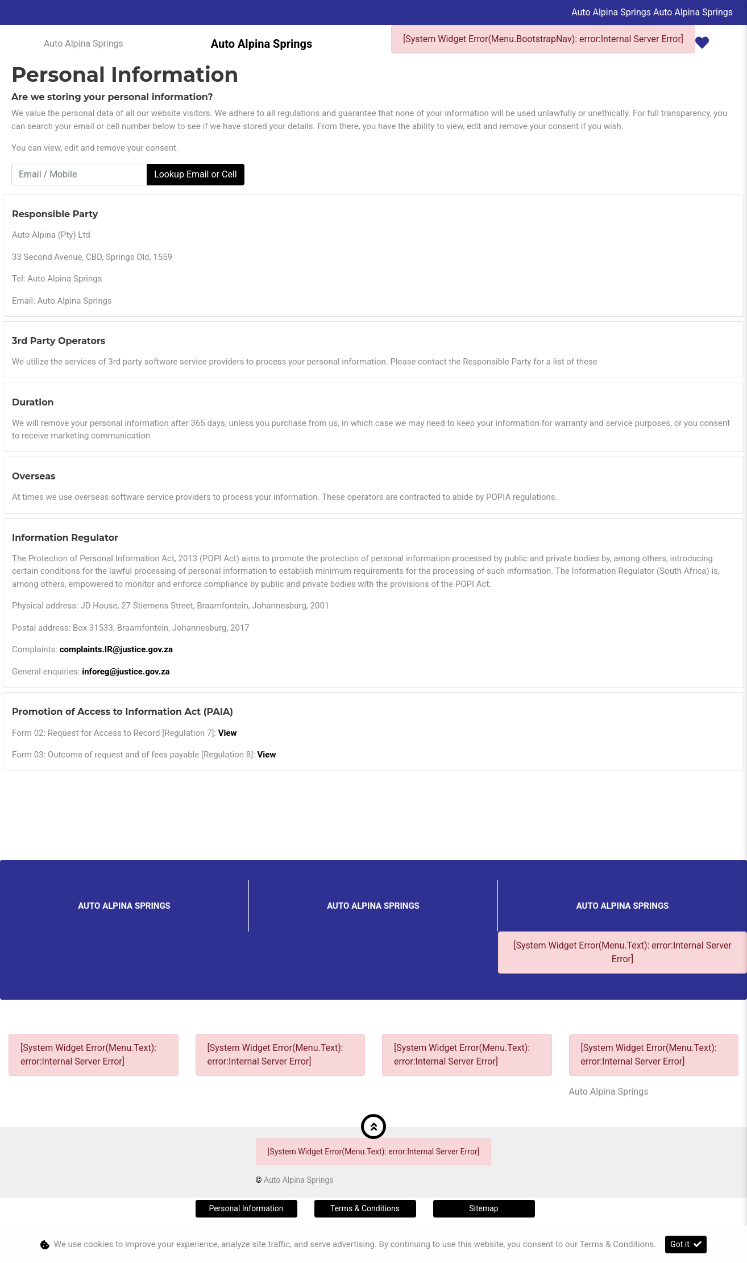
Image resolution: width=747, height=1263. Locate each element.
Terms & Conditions (365, 1208)
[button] (373, 1126)
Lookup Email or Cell (195, 174)
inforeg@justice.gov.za (125, 671)
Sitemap (483, 1208)
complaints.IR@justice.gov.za (116, 649)
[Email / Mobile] (79, 174)
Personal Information (246, 1208)
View (227, 733)
